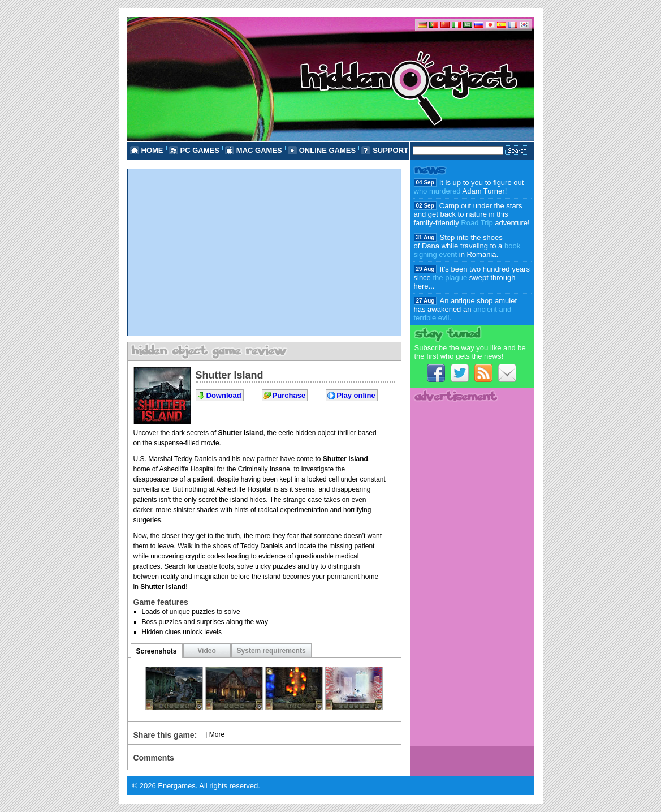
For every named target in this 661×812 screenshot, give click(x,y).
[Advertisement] (264, 252)
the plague (450, 277)
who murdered (437, 191)
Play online (355, 395)
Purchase (289, 395)
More (216, 734)
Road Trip (476, 222)
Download (223, 395)
